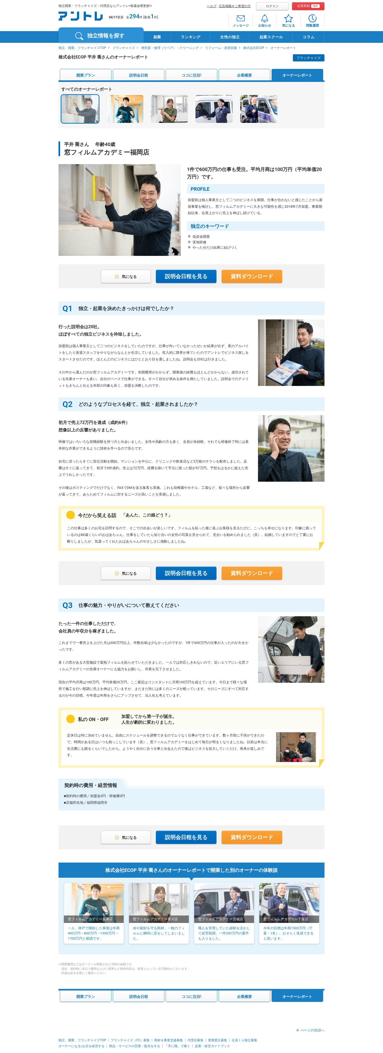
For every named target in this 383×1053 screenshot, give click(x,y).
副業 (157, 37)
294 (134, 16)
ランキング (191, 37)
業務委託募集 (217, 1040)
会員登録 (308, 6)
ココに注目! (191, 75)
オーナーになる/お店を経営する (82, 1046)
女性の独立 (230, 37)
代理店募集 (195, 1040)
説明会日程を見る (186, 276)
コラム (308, 37)
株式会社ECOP (253, 48)
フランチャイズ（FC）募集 (130, 1040)
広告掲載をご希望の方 (235, 6)
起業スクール (271, 37)
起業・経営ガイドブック (212, 1046)
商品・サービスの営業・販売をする (134, 1046)
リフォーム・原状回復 (221, 48)
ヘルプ (212, 6)
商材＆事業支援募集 (168, 1040)
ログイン (272, 6)
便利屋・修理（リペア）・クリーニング (170, 48)
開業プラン (85, 75)
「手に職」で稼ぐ (177, 1046)
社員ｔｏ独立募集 (244, 1040)
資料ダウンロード (252, 276)
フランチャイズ (124, 48)
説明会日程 (138, 75)
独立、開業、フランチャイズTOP (82, 48)
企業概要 (244, 75)
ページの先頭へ (312, 1030)
